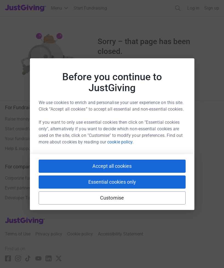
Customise (112, 198)
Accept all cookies (112, 166)
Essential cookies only (112, 182)
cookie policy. (120, 142)
